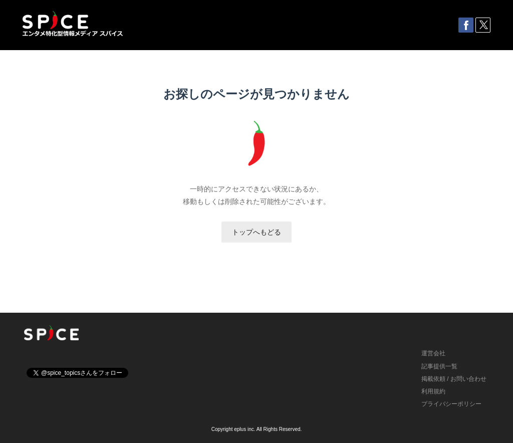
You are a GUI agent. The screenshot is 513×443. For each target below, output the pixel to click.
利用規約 (433, 391)
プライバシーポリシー (451, 403)
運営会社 (433, 353)
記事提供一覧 (439, 366)
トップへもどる (256, 232)
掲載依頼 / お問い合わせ (453, 378)
